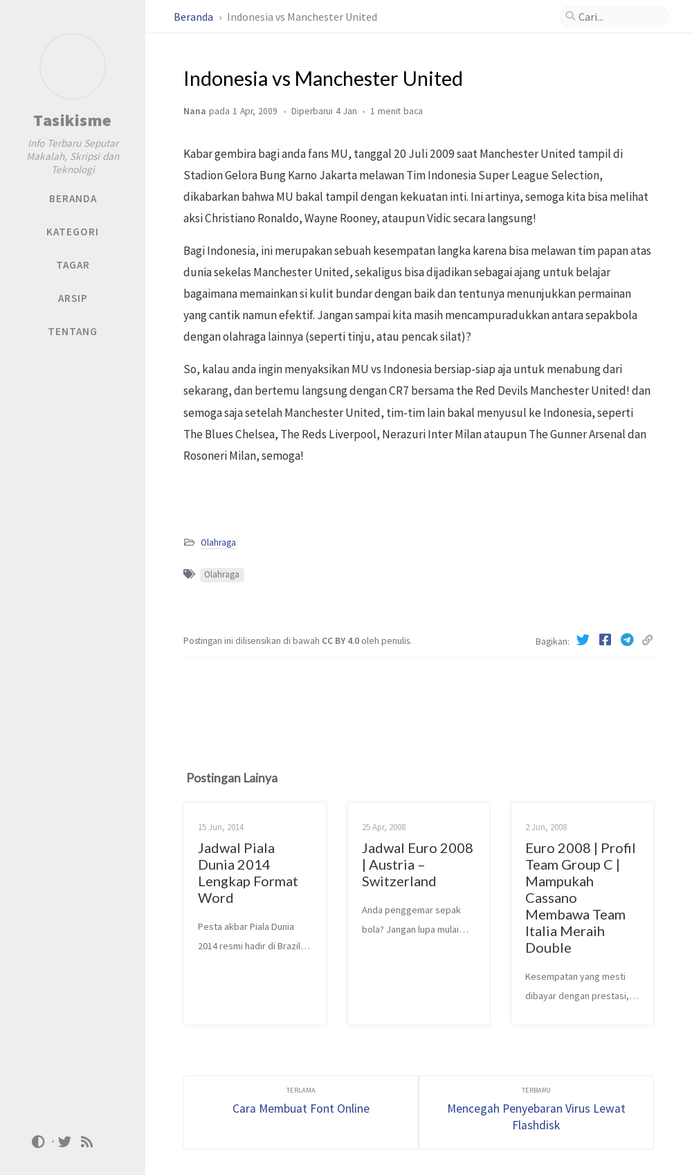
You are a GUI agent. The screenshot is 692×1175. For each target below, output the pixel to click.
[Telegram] (628, 639)
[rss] (87, 1141)
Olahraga (218, 542)
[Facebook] (606, 639)
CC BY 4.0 (341, 641)
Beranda (194, 17)
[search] (614, 16)
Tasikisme (72, 120)
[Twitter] (584, 639)
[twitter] (65, 1141)
